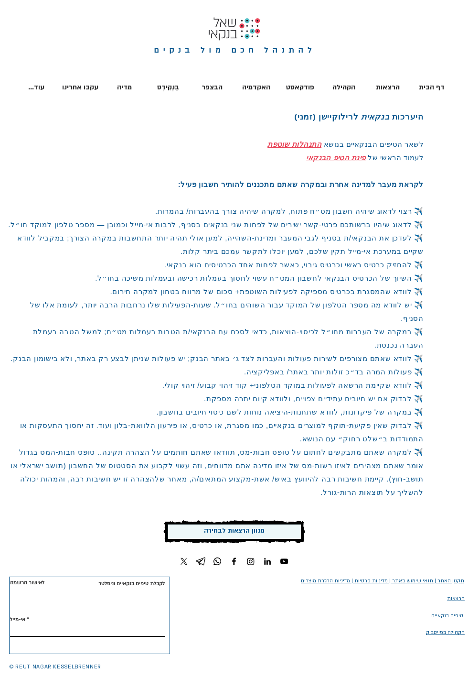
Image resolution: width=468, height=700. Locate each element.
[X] (184, 561)
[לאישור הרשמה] (28, 583)
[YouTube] (284, 561)
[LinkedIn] (267, 561)
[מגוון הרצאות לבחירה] (234, 531)
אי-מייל (17, 620)
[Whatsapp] (217, 561)
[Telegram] (200, 561)
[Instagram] (250, 561)
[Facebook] (234, 561)
